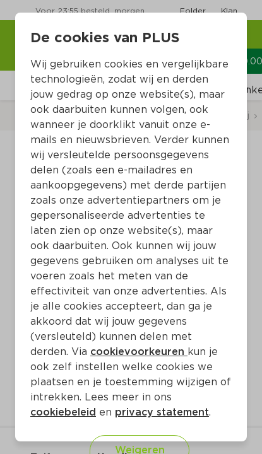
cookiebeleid (63, 412)
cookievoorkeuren (139, 352)
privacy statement (162, 412)
